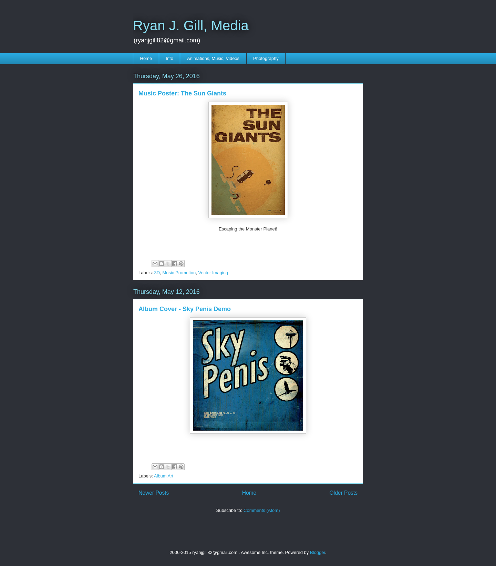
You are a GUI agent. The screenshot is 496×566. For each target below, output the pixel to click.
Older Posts (344, 493)
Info (169, 58)
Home (146, 58)
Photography (266, 58)
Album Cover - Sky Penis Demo (184, 309)
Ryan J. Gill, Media (191, 25)
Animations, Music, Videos (213, 58)
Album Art (163, 475)
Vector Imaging (213, 272)
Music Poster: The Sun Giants (182, 93)
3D (157, 272)
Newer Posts (153, 493)
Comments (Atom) (262, 510)
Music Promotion (179, 272)
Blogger (317, 552)
